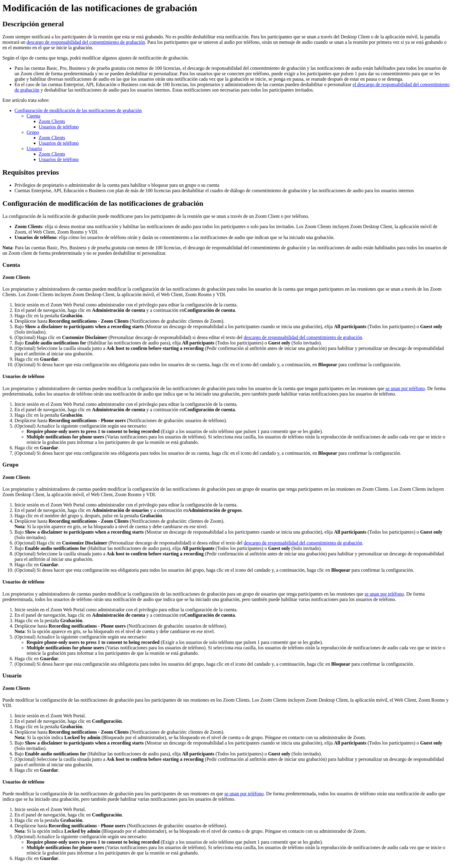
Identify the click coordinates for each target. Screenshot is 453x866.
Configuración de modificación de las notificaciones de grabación (78, 110)
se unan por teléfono (405, 388)
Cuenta (33, 115)
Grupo (33, 132)
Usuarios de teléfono (59, 126)
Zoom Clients (52, 121)
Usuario (34, 148)
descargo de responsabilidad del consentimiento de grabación (86, 42)
